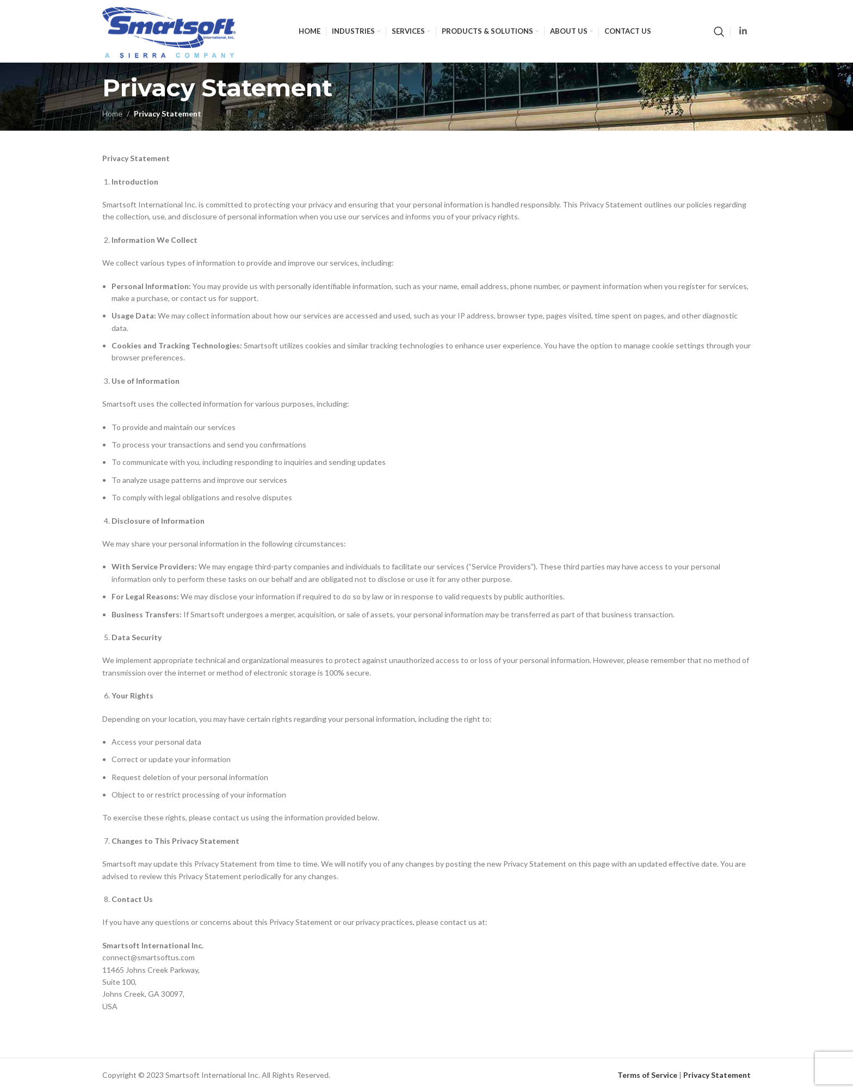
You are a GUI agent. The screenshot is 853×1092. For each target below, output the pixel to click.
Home (112, 113)
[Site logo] (169, 30)
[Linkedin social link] (743, 31)
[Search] (719, 31)
